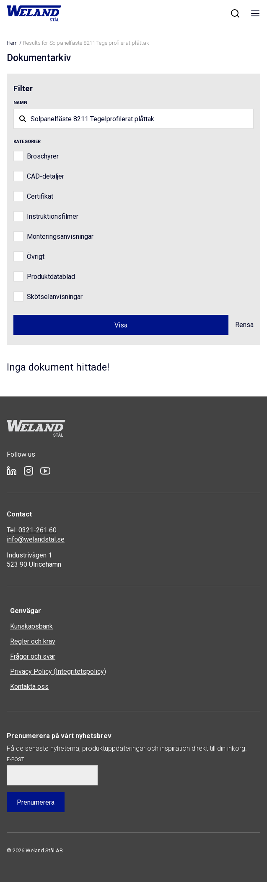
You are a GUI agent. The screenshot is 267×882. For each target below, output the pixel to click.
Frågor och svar (32, 656)
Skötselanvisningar (55, 297)
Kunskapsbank (31, 626)
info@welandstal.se (36, 539)
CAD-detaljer (45, 176)
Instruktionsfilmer (52, 216)
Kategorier (27, 141)
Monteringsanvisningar (60, 236)
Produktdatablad (51, 277)
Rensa (244, 325)
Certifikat (40, 196)
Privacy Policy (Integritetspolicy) (58, 671)
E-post (15, 759)
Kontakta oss (29, 686)
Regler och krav (32, 641)
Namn (20, 102)
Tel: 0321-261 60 (32, 530)
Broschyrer (43, 156)
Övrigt (35, 257)
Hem (12, 43)
